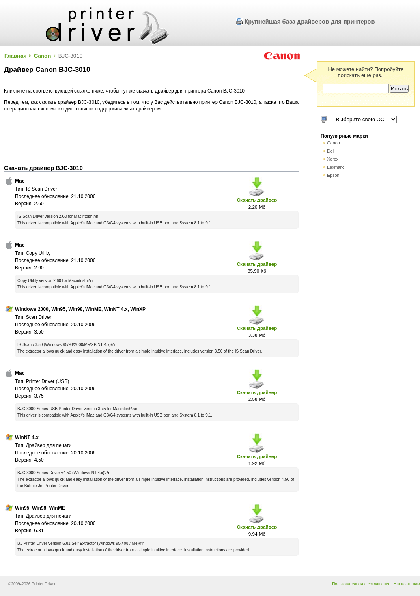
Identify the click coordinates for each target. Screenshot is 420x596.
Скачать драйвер (257, 199)
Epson (333, 175)
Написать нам (407, 584)
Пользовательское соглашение (361, 584)
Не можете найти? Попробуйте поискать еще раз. (365, 72)
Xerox (332, 159)
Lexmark (335, 167)
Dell (331, 150)
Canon (42, 56)
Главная (15, 56)
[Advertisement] (151, 138)
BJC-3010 (70, 56)
